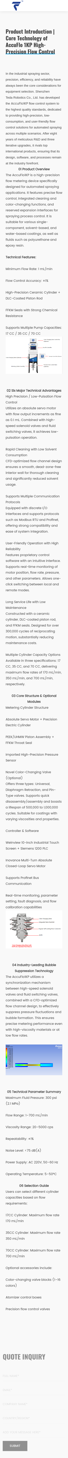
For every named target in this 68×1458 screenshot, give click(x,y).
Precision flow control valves (28, 1309)
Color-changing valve (23, 1279)
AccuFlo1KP (19, 103)
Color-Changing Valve (32, 772)
